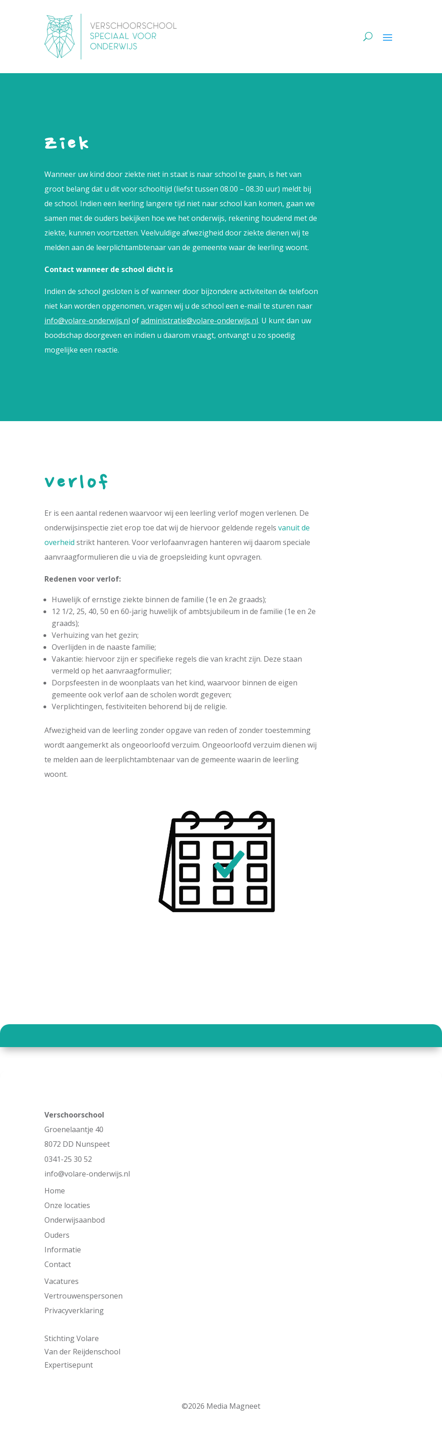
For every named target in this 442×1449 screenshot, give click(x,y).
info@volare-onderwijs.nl (87, 320)
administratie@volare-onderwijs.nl (199, 320)
